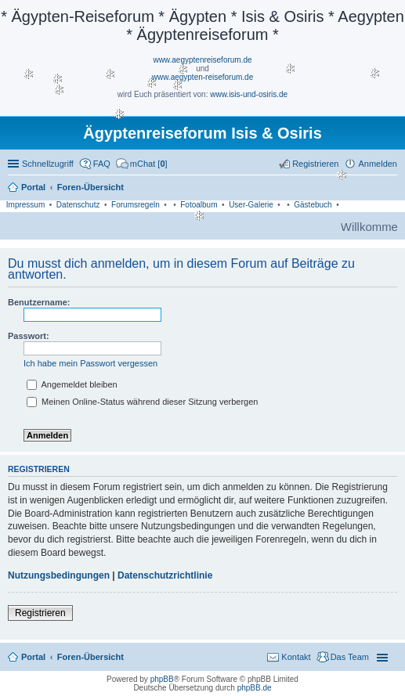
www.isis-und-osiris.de (248, 94)
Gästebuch (312, 204)
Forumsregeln (135, 204)
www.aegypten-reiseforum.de (203, 77)
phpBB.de (254, 687)
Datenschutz (78, 204)
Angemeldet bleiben (72, 384)
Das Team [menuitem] (350, 657)
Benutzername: (39, 302)
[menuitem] (142, 163)
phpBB (162, 679)
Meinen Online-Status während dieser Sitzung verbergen (142, 401)
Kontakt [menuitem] (295, 657)
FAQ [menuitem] (101, 163)
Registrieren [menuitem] (315, 163)
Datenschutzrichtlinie (165, 575)
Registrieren (40, 613)
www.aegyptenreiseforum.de (202, 60)
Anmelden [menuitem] (377, 163)
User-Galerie (251, 204)
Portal (33, 187)
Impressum (25, 204)
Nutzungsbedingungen (59, 575)
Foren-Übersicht (90, 657)
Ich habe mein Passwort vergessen (90, 363)
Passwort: (28, 336)
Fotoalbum (198, 204)
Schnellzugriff (48, 163)
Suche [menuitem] (392, 188)
